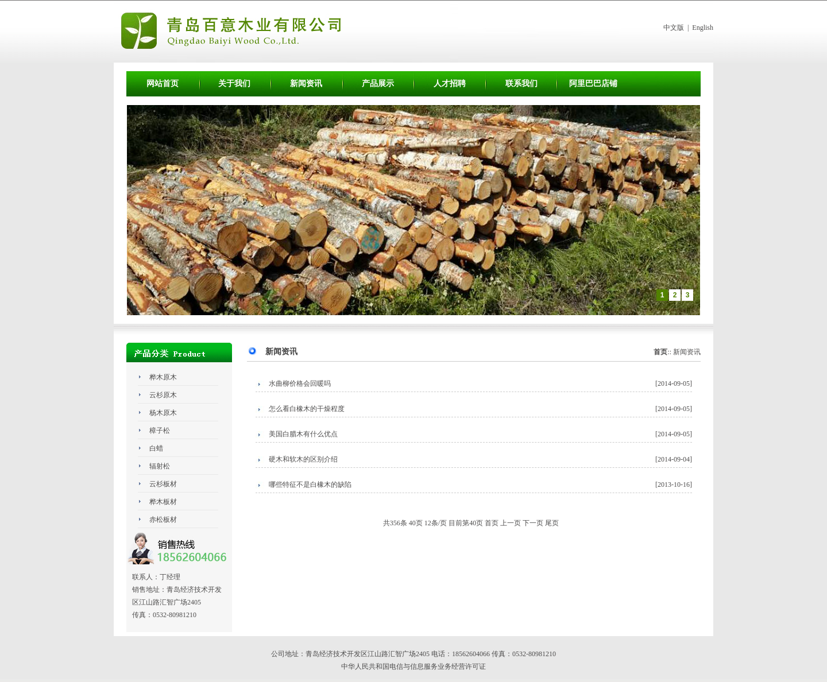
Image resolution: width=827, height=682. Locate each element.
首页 (491, 523)
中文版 (673, 28)
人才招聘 (450, 83)
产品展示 (378, 83)
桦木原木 (163, 377)
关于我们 (234, 83)
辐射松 (159, 466)
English (702, 28)
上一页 (510, 523)
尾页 (552, 523)
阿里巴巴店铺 (593, 83)
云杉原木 (163, 395)
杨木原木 (163, 413)
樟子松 (159, 431)
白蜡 (156, 448)
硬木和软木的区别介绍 (303, 459)
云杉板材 (163, 484)
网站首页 (162, 83)
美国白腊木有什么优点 (303, 434)
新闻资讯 (306, 83)
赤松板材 (163, 520)
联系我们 (521, 83)
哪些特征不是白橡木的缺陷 (310, 484)
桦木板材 (163, 502)
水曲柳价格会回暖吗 (300, 383)
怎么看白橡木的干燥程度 (307, 409)
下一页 (533, 523)
